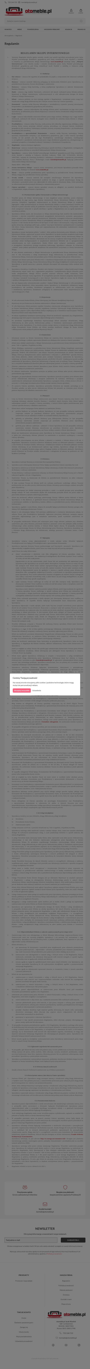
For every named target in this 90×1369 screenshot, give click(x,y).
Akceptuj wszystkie (21, 690)
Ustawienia (36, 690)
